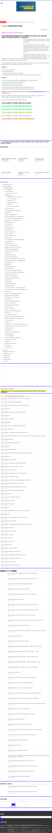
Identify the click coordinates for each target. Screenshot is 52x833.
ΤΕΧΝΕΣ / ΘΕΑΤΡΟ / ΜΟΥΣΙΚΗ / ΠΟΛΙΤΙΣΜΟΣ (15, 324)
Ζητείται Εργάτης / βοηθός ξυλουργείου (16, 719)
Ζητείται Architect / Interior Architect (8, 459)
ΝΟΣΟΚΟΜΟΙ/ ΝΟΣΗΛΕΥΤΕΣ (11, 304)
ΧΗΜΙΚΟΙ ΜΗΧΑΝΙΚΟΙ (10, 343)
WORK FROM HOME (8, 351)
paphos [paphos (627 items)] (30, 827)
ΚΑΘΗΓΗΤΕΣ (8, 279)
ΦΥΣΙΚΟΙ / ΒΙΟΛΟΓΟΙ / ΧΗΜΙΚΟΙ (12, 337)
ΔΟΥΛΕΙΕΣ (4, 186)
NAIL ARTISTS (8, 224)
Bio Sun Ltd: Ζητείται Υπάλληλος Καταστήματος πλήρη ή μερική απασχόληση (24, 693)
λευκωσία (3, 143)
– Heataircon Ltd (10, 200)
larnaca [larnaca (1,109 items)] (6, 827)
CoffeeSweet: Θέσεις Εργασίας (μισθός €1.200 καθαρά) (13, 490)
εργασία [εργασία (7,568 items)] (11, 832)
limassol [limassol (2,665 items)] (12, 827)
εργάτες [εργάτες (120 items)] (6, 832)
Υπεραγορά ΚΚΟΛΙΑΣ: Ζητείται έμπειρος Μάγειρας (19, 625)
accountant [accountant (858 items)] (4, 825)
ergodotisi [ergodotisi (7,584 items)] (31, 825)
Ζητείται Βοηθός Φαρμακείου (7, 439)
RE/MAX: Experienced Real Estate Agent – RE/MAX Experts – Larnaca (23, 651)
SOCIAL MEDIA (8, 233)
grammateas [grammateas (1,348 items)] (39, 825)
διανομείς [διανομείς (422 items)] (3, 832)
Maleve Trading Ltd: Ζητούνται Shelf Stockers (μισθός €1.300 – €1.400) (23, 609)
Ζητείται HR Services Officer (42, 172)
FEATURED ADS (6, 184)
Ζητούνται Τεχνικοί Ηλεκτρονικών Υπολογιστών (11, 558)
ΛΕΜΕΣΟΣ (5, 357)
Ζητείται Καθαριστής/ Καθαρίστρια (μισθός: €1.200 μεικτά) (13, 554)
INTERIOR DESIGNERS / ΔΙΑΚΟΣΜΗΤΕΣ (14, 216)
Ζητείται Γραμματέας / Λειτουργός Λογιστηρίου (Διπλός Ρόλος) (14, 432)
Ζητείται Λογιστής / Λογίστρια (7, 534)
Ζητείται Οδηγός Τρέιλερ (6, 493)
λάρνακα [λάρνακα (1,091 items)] (23, 832)
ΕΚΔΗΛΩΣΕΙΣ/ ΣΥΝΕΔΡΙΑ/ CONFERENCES (14, 260)
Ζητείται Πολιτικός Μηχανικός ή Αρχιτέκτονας (10, 442)
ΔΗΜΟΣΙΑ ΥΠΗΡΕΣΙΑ (9, 254)
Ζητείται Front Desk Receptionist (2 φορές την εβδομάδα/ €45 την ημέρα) (16, 452)
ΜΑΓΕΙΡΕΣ (7, 291)
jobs (33, 141)
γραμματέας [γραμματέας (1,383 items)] (35, 830)
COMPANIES (8, 195)
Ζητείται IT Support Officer (6, 544)
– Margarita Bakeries (11, 202)
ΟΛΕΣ (3, 350)
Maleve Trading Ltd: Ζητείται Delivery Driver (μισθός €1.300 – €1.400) (23, 604)
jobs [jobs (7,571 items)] (2, 827)
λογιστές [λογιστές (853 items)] (42, 832)
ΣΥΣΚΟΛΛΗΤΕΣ (8, 320)
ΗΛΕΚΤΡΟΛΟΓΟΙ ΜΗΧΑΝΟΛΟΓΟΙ (12, 270)
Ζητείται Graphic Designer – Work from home (10, 551)
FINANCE (7, 212)
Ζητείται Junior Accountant (6, 537)
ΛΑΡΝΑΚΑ (5, 355)
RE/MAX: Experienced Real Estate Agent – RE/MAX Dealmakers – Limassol (24, 661)
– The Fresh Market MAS (12, 206)
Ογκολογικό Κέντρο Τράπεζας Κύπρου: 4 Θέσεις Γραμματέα (14, 473)
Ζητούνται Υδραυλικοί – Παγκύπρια (8, 561)
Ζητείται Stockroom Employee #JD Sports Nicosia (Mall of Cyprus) (15, 405)
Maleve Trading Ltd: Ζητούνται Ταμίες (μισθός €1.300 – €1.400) (21, 615)
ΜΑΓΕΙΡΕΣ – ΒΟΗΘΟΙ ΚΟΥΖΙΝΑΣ (12, 293)
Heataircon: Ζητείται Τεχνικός (14, 745)
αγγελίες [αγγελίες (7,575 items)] (11, 830)
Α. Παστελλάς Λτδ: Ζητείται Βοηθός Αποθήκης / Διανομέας (13, 463)
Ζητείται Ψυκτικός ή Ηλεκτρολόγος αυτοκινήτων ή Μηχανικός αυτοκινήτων (16, 524)
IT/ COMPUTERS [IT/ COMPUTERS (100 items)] (46, 825)
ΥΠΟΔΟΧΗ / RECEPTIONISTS (11, 331)
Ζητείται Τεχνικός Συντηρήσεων (7, 527)
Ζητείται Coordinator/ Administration (8, 449)
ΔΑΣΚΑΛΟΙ (7, 253)
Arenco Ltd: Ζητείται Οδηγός (14, 672)
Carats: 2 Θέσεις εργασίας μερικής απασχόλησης (11, 401)
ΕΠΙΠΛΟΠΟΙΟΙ (8, 262)
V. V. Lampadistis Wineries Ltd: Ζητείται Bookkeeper (19, 776)
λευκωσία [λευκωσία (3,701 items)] (35, 832)
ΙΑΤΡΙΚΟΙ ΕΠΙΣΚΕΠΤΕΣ (10, 274)
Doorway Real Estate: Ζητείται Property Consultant (12, 466)
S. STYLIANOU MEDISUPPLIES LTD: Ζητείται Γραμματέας (20, 760)
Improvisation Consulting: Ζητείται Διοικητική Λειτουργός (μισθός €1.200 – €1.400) (25, 620)
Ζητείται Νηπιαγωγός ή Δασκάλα (8, 500)
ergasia (22, 141)
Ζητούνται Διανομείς (5, 507)
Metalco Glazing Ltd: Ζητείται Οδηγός (9, 548)
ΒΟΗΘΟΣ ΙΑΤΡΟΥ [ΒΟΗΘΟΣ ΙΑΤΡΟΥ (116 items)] (41, 827)
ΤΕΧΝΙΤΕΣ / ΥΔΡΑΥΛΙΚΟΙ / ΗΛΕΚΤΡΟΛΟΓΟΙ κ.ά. (15, 326)
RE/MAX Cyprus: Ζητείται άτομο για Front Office (18, 641)
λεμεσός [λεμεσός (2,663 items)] (29, 832)
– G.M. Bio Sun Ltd (11, 198)
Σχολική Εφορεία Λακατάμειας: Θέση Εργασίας (9, 159)
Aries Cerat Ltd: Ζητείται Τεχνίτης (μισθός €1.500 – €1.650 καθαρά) (20, 22)
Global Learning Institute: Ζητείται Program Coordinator (20, 724)
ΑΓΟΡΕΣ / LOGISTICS (10, 235)
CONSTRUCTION (9, 208)
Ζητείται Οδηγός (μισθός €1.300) (15, 635)
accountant (6, 141)
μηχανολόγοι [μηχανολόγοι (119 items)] (47, 832)
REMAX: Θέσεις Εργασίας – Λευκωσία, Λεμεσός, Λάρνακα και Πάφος (23, 667)
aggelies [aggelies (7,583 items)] (10, 825)
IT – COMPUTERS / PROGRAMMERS (13, 218)
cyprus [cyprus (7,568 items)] (17, 825)
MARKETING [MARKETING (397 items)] (18, 827)
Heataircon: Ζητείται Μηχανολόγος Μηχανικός (18, 750)
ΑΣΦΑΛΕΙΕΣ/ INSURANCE (11, 245)
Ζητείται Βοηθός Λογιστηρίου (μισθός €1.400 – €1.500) (12, 483)
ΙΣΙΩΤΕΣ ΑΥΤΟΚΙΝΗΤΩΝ (10, 276)
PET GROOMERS (9, 228)
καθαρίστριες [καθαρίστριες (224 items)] (17, 832)
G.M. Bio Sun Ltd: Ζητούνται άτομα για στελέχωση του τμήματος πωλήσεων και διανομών (27, 630)
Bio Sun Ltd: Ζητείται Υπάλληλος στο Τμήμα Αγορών (19, 708)
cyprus (17, 141)
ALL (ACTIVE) (8, 191)
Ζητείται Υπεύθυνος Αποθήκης (7, 418)
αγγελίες (42, 141)
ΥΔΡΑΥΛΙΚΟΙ (7, 329)
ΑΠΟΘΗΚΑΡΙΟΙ (8, 241)
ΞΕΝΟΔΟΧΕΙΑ (8, 306)
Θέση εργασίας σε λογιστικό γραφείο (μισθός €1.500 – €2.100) (14, 517)
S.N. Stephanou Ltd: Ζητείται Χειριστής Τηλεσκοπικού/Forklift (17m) (22, 734)
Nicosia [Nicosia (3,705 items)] (24, 827)
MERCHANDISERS (9, 222)
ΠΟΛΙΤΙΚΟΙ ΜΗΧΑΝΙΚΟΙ (10, 314)
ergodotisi (28, 141)
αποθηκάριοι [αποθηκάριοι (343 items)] (24, 829)
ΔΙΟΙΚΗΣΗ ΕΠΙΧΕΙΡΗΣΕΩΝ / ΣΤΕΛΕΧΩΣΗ (14, 258)
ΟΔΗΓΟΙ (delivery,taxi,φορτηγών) (12, 310)
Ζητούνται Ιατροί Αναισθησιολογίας (39, 159)
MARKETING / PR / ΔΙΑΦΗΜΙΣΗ (12, 220)
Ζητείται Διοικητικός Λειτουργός (23, 159)
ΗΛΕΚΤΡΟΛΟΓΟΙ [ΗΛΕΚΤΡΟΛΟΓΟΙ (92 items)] (46, 827)
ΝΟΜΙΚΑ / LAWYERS (9, 303)
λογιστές (8, 143)
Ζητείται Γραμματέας (5, 415)
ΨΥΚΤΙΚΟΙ (7, 345)
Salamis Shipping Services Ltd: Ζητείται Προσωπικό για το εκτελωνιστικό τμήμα (25, 729)
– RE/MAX (9, 204)
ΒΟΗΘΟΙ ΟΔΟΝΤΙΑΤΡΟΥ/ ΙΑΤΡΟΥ (12, 247)
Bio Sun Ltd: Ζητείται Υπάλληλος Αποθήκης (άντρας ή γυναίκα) (21, 713)
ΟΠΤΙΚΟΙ (7, 312)
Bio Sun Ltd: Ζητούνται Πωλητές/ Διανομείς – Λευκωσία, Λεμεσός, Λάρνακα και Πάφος (26, 703)
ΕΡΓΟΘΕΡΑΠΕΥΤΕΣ (9, 266)
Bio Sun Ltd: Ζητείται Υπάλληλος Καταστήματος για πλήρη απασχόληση (23, 698)
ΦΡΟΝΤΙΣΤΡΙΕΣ (8, 335)
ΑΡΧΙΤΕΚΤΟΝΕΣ (8, 243)
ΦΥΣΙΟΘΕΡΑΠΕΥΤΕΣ (9, 339)
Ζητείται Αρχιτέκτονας (5, 408)
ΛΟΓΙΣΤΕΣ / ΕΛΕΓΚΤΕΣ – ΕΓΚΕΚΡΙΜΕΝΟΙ (14, 287)
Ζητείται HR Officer (6, 172)
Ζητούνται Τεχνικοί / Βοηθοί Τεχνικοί (8, 469)
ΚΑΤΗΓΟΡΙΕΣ (6, 188)
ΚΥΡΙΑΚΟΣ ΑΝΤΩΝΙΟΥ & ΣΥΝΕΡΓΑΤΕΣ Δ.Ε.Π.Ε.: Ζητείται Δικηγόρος (23, 765)
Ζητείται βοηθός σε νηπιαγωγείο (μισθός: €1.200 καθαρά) (13, 412)
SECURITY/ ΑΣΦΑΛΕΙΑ (10, 231)
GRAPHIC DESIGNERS (10, 214)
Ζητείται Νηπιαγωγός (5, 446)
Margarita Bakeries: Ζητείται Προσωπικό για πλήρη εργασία (21, 771)
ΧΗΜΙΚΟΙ (7, 341)
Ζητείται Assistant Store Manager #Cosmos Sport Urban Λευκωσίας (22, 791)
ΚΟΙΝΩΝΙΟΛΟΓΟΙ (9, 285)
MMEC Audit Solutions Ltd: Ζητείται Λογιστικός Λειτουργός (20, 687)
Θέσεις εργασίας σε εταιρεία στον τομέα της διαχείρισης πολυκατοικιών (16, 480)
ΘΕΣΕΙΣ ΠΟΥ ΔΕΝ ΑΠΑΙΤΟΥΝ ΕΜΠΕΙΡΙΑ (14, 272)
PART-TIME (7, 226)
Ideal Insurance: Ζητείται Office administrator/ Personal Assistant (22, 677)
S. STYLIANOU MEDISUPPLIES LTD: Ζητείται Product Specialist (15, 510)
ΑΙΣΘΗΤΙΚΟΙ (7, 237)
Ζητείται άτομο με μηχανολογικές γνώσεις (10, 476)
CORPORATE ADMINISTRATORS (12, 210)
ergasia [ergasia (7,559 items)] (23, 825)
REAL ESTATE (8, 229)
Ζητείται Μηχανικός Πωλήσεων (7, 541)
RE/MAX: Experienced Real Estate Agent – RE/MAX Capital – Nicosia (23, 656)
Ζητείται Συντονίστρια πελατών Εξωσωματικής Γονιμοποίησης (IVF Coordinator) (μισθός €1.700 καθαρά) (23, 435)
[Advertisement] (26, 15)
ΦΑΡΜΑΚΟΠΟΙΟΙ (9, 333)
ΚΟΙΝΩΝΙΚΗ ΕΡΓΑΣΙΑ (9, 283)
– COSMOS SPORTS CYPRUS (13, 196)
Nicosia (37, 141)
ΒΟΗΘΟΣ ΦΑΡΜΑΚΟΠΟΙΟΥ (11, 249)
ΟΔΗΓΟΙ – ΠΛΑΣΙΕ (9, 308)
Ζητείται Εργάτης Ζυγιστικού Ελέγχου (9, 531)
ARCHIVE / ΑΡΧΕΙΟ (9, 193)
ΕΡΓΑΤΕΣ (7, 264)
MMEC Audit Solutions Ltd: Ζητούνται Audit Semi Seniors (20, 682)
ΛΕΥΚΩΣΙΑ (5, 359)
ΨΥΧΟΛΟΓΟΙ (8, 347)
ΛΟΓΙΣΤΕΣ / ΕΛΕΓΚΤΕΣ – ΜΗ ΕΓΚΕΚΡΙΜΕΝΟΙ (15, 289)
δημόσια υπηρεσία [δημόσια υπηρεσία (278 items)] (47, 829)
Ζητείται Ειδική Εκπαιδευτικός (7, 429)
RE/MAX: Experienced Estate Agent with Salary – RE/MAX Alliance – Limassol (25, 646)
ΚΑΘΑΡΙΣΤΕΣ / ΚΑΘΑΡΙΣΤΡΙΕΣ (12, 278)
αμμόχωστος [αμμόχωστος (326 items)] (18, 829)
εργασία (46, 141)
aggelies (12, 141)
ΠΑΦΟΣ (5, 361)
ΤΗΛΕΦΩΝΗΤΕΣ (8, 328)
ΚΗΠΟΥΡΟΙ (7, 281)
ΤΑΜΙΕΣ (6, 322)
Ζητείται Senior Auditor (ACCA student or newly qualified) (13, 425)
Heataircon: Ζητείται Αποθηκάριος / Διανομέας (18, 739)
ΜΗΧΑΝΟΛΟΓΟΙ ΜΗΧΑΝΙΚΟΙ (11, 297)
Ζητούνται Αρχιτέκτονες (6, 456)
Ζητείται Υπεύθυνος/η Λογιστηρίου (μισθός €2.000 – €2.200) (14, 486)
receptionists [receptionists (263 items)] (34, 827)
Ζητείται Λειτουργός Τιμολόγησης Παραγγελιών (11, 497)
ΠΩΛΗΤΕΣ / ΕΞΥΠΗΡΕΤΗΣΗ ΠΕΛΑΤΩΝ (13, 316)
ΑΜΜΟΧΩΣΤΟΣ (6, 353)
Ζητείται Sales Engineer (6, 422)
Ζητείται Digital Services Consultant (8, 520)
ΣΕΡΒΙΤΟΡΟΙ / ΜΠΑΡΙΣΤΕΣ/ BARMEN (13, 318)
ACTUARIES (7, 189)
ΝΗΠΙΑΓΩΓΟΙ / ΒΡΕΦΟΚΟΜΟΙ (11, 301)
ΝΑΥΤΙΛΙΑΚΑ (7, 299)
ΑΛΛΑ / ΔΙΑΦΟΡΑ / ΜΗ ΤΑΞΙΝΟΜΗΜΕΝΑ (14, 239)
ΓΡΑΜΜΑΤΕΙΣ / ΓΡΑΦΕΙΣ (10, 251)
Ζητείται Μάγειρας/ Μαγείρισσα (7, 503)
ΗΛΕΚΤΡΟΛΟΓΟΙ (8, 268)
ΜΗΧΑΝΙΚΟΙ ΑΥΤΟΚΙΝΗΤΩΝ (11, 295)
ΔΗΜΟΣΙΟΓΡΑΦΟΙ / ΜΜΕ (10, 256)
